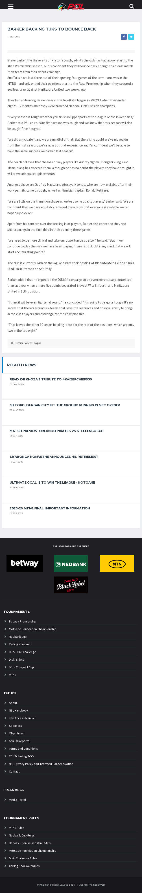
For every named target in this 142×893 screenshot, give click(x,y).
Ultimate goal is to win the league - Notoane (52, 483)
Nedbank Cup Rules (22, 836)
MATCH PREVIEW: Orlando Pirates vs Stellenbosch (56, 431)
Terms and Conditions (23, 749)
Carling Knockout (20, 644)
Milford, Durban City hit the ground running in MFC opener (65, 405)
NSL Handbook (18, 711)
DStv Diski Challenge (22, 652)
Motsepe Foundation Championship (32, 629)
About (13, 703)
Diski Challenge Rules (23, 858)
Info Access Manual (22, 718)
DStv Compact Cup (21, 667)
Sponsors (15, 726)
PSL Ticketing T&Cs (22, 756)
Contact (14, 772)
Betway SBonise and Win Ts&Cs (30, 843)
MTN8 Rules (16, 828)
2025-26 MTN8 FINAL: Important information (50, 509)
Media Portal (17, 800)
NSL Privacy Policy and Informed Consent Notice (41, 764)
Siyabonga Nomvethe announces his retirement (54, 457)
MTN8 (12, 675)
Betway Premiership (22, 622)
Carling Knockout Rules (24, 866)
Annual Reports (19, 741)
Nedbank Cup (18, 637)
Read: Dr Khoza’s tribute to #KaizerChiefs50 (51, 380)
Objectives (16, 733)
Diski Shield (16, 660)
